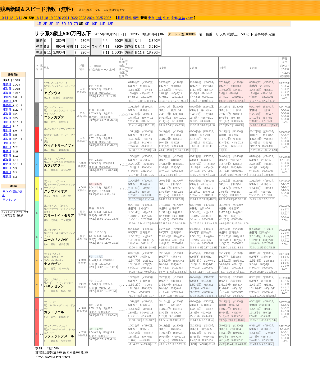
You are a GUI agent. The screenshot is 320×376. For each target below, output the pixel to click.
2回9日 (7, 109)
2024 (91, 18)
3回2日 (7, 88)
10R (94, 24)
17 (42, 18)
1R (39, 24)
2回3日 (7, 134)
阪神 (181, 18)
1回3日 (7, 168)
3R (51, 24)
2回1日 (7, 143)
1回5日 (7, 159)
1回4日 (7, 163)
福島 (136, 18)
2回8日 (7, 113)
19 (51, 18)
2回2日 (7, 138)
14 (20, 18)
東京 (151, 18)
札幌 (121, 18)
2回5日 (7, 126)
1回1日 (7, 176)
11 (6, 18)
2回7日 (7, 117)
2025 (99, 18)
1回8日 (7, 147)
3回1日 (7, 92)
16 (37, 18)
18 (46, 18)
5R (64, 24)
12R (110, 24)
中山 (159, 18)
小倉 (189, 18)
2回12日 (8, 96)
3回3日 (7, 84)
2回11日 (8, 101)
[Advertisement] (13, 46)
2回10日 (8, 105)
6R (70, 24)
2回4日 (7, 130)
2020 (57, 18)
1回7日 (7, 151)
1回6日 (7, 155)
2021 (65, 18)
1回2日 (7, 172)
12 (11, 18)
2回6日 (7, 122)
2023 (82, 18)
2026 (107, 18)
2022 (74, 18)
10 (2, 18)
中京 (166, 18)
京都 (174, 18)
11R (102, 24)
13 (16, 18)
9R (87, 24)
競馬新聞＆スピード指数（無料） (38, 9)
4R (57, 24)
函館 (128, 18)
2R (45, 24)
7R (76, 24)
